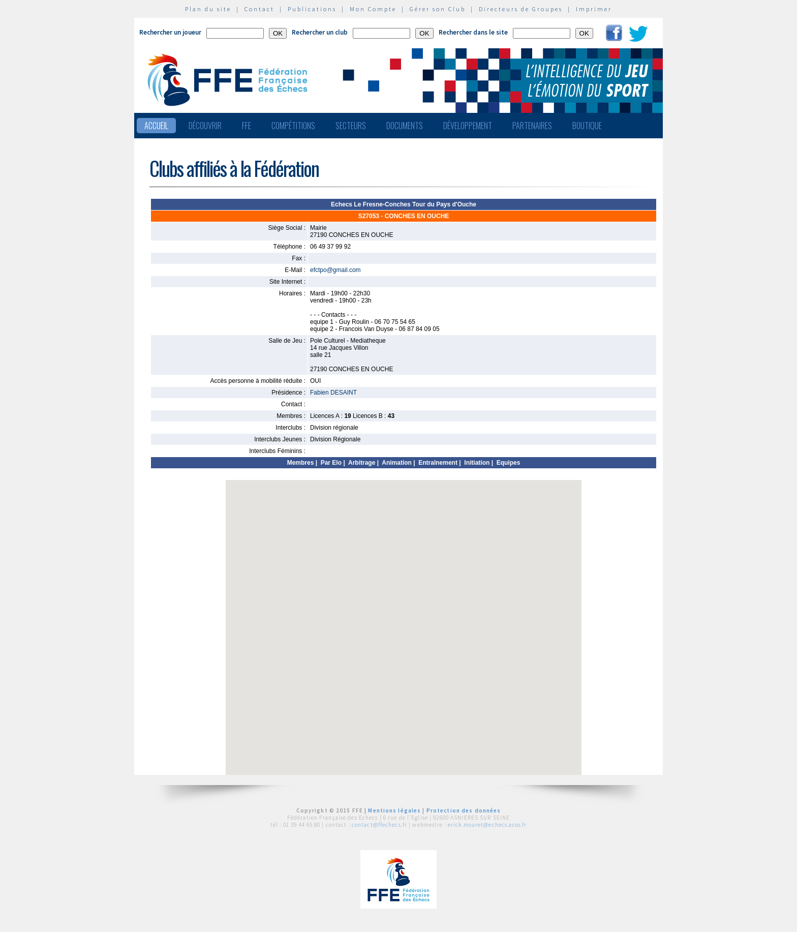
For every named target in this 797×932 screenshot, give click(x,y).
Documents (404, 125)
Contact (259, 9)
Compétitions (293, 125)
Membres (300, 462)
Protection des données (463, 810)
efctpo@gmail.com (335, 270)
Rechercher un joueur (170, 32)
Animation (397, 462)
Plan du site (208, 9)
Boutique (587, 125)
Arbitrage (361, 462)
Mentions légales (394, 810)
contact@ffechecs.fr (379, 824)
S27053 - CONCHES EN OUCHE (403, 216)
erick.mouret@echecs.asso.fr (487, 824)
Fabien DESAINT (333, 392)
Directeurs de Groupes (521, 9)
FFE (246, 125)
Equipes (508, 462)
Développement (467, 125)
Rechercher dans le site (473, 32)
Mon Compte (373, 9)
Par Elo (331, 462)
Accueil (156, 125)
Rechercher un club (320, 32)
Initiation (476, 462)
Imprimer (594, 9)
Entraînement (437, 462)
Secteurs (350, 125)
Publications (312, 9)
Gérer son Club (438, 9)
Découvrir (205, 125)
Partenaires (532, 125)
